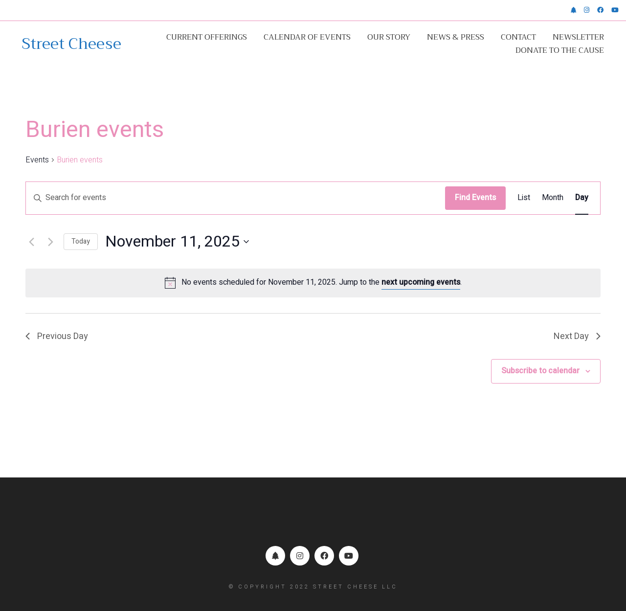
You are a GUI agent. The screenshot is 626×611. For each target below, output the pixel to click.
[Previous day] (31, 242)
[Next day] (50, 242)
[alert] (313, 283)
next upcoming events (420, 282)
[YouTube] (348, 556)
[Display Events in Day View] (581, 198)
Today (80, 241)
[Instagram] (300, 556)
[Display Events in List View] (523, 198)
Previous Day (56, 336)
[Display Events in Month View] (552, 198)
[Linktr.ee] (275, 556)
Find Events (475, 198)
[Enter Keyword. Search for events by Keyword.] (235, 198)
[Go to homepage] (71, 44)
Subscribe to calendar (540, 371)
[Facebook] (324, 556)
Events (37, 160)
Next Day (577, 336)
